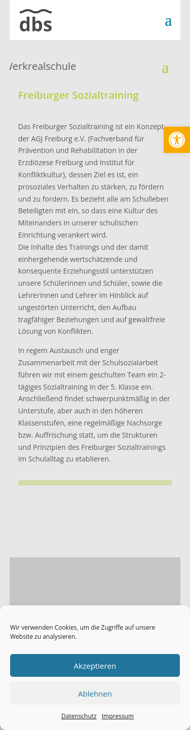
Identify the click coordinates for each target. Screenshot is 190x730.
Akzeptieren (95, 666)
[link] (177, 140)
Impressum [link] (118, 716)
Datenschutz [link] (79, 716)
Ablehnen (95, 693)
